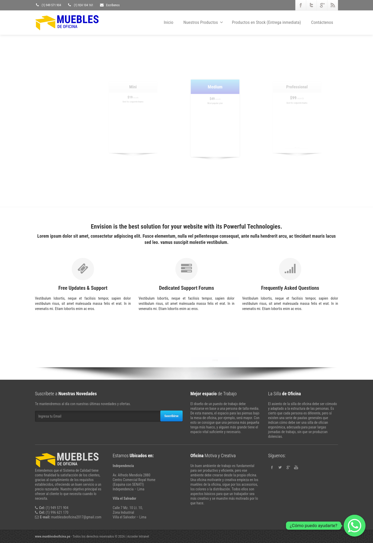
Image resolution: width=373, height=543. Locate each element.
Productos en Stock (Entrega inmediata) (266, 22)
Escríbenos (109, 5)
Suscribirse (171, 416)
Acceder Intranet (138, 536)
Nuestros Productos (203, 22)
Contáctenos (322, 22)
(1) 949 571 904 (48, 5)
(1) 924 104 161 (80, 5)
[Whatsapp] (354, 526)
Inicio (168, 22)
